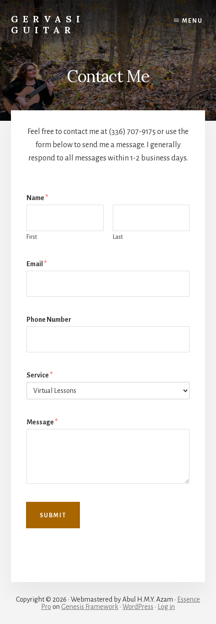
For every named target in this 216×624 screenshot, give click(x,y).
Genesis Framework (89, 606)
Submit (53, 515)
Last (118, 237)
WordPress (137, 606)
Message (42, 422)
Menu (192, 21)
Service (39, 375)
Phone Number (48, 319)
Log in (166, 606)
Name (37, 197)
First (31, 237)
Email (36, 264)
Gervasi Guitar (47, 24)
